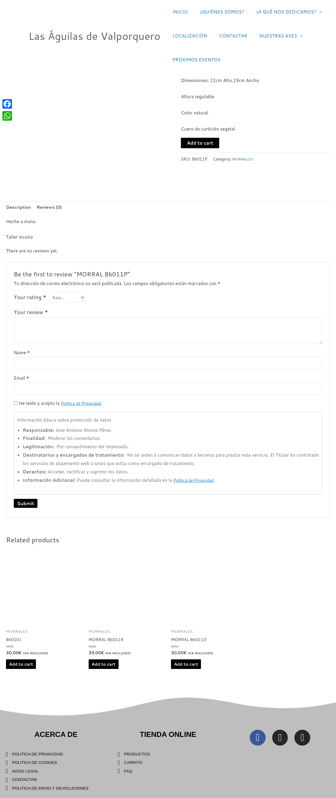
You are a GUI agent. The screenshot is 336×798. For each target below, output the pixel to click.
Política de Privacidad (83, 408)
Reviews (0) (53, 208)
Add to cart (200, 143)
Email (21, 381)
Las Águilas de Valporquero (94, 35)
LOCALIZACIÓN (188, 36)
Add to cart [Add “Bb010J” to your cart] (22, 670)
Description (20, 208)
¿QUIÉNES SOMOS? (217, 12)
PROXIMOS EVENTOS (195, 60)
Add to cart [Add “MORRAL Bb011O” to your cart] (187, 670)
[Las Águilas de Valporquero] (15, 35)
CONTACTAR (228, 36)
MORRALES (243, 159)
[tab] (20, 207)
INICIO (178, 12)
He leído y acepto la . (60, 408)
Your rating (30, 298)
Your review (31, 314)
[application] (311, 12)
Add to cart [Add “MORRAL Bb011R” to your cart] (105, 670)
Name (22, 355)
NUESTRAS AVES (273, 36)
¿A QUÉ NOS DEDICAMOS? (281, 12)
